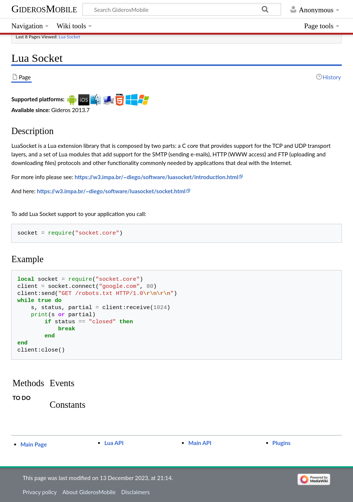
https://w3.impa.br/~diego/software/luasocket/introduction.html (156, 177)
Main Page (34, 444)
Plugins (281, 442)
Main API (199, 442)
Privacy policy (40, 492)
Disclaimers (135, 492)
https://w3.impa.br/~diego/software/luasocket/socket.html (111, 191)
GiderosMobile (44, 9)
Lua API (113, 442)
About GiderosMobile (89, 492)
